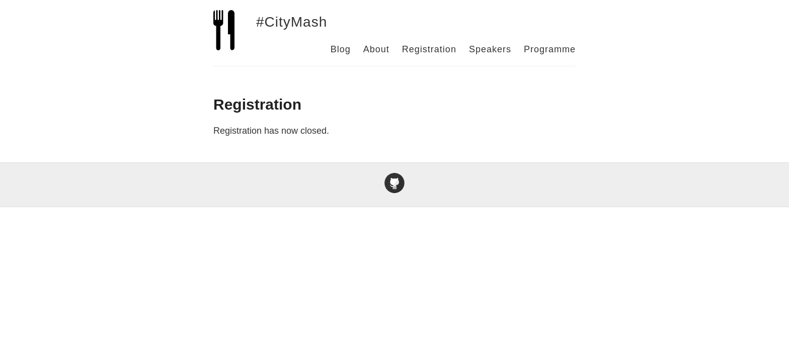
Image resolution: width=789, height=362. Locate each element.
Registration (429, 49)
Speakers (490, 49)
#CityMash (291, 22)
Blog (341, 49)
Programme (550, 49)
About (376, 49)
